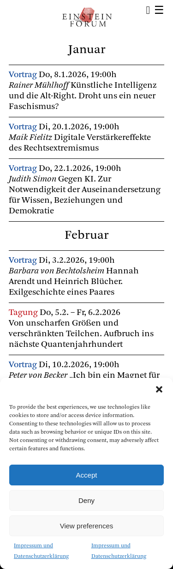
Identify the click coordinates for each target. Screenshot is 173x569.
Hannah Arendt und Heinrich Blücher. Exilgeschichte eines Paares (74, 282)
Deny (86, 500)
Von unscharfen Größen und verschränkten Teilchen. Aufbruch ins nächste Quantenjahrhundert (81, 334)
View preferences (86, 526)
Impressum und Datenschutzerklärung (41, 551)
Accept (86, 475)
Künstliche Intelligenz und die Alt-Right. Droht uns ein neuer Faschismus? (83, 96)
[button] (159, 389)
